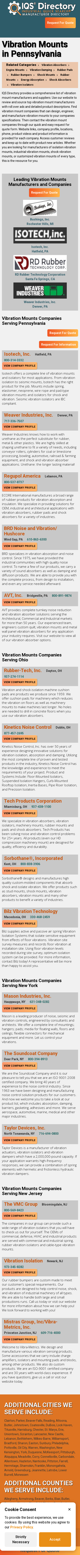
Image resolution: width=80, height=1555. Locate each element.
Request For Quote (60, 22)
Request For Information (58, 344)
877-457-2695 (14, 733)
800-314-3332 (14, 360)
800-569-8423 (14, 1210)
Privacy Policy (21, 1527)
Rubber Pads (65, 69)
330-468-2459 (40, 917)
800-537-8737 (14, 482)
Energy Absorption (32, 79)
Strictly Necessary (20, 1539)
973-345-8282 (14, 1267)
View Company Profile (19, 365)
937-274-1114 (14, 676)
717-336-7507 (14, 421)
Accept (54, 1539)
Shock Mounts (46, 74)
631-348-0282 (39, 1002)
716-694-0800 (48, 1133)
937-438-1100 (41, 806)
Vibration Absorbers (54, 65)
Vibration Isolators (22, 84)
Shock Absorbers (60, 79)
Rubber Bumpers (21, 74)
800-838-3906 (30, 864)
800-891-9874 (61, 595)
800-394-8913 (38, 1059)
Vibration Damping (41, 69)
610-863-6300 (37, 539)
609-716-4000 (50, 1333)
